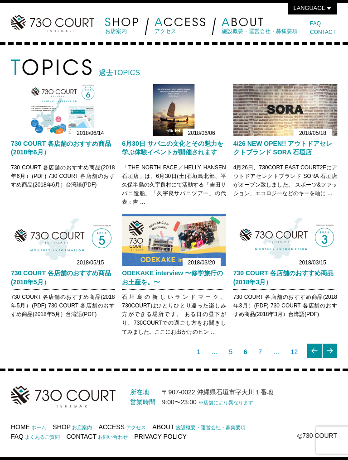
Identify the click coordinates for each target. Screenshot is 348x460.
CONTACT (323, 32)
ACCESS (122, 427)
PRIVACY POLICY (160, 436)
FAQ (315, 23)
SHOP (72, 427)
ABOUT (199, 427)
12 (294, 353)
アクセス (180, 26)
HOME (28, 427)
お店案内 (121, 26)
